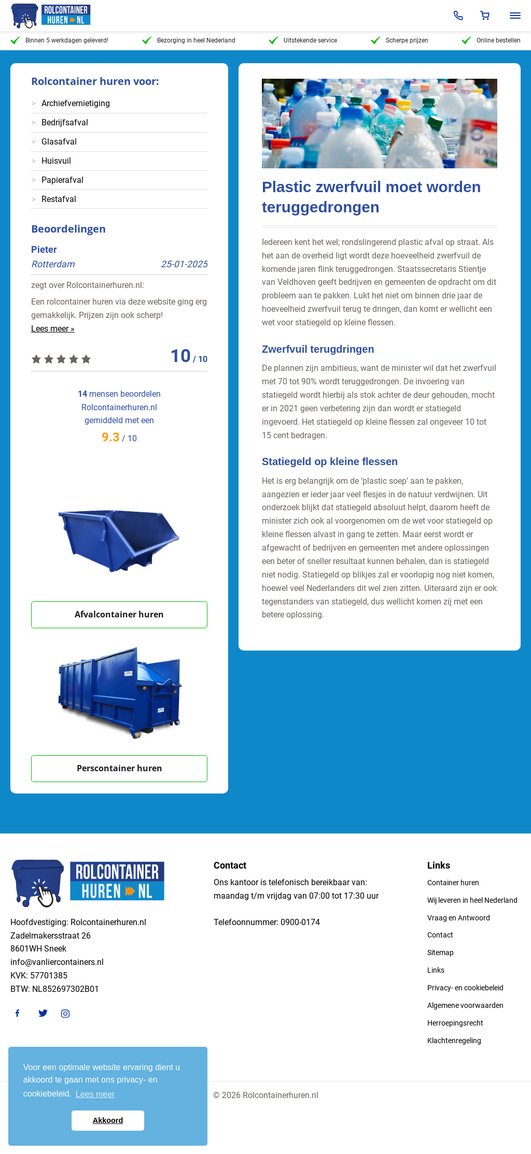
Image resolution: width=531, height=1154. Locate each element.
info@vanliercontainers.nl (57, 962)
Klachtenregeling (454, 1040)
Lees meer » (53, 329)
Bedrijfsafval (64, 122)
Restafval (58, 199)
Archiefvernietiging (75, 103)
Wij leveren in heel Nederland (472, 900)
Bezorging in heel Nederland (188, 40)
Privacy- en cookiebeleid (465, 988)
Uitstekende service (303, 40)
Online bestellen (491, 40)
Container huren (453, 882)
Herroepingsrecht (455, 1023)
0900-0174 (300, 922)
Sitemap (440, 952)
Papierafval (62, 180)
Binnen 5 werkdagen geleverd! (59, 40)
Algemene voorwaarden (465, 1005)
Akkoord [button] (108, 1120)
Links (435, 970)
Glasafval (59, 142)
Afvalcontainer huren (119, 614)
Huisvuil (56, 161)
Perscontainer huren (119, 768)
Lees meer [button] (95, 1094)
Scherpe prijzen (399, 40)
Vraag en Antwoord (458, 918)
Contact (440, 935)
